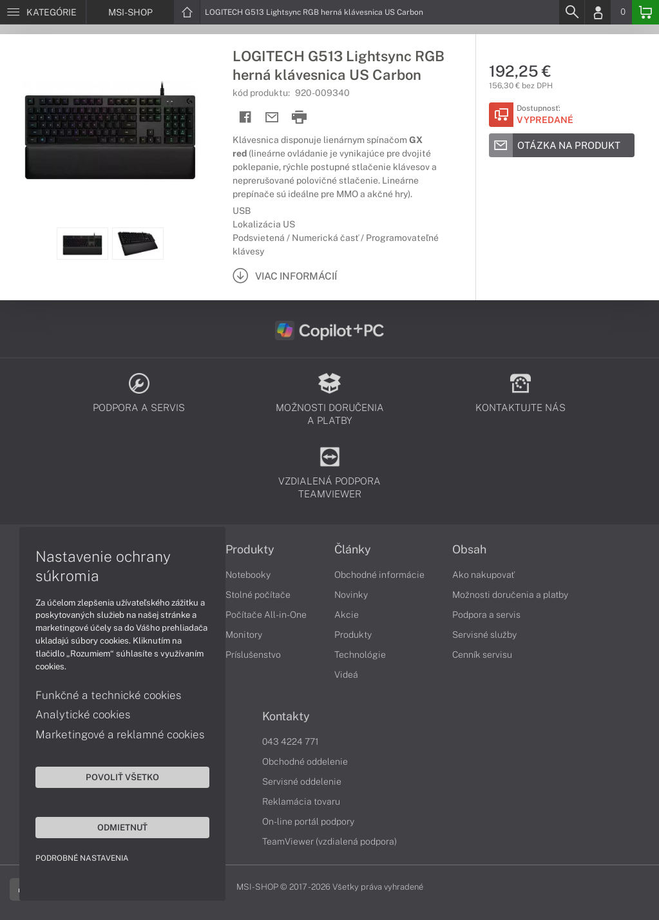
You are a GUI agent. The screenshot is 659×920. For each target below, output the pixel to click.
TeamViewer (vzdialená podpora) (329, 841)
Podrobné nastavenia (82, 858)
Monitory (243, 634)
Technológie (360, 654)
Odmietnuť (122, 827)
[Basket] (645, 12)
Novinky (351, 594)
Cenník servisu (482, 654)
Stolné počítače (258, 594)
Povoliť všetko (122, 777)
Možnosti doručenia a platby (510, 594)
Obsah (469, 549)
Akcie (346, 614)
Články (352, 549)
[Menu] (43, 12)
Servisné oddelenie (301, 781)
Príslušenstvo (253, 654)
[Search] (571, 12)
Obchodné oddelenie (305, 761)
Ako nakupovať (483, 575)
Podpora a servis (486, 614)
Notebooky (248, 575)
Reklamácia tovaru (301, 801)
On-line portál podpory (308, 821)
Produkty (249, 549)
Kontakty (286, 716)
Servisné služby (484, 634)
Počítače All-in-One (266, 614)
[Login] (598, 12)
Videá (346, 674)
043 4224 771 (290, 741)
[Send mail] (272, 117)
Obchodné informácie (379, 575)
